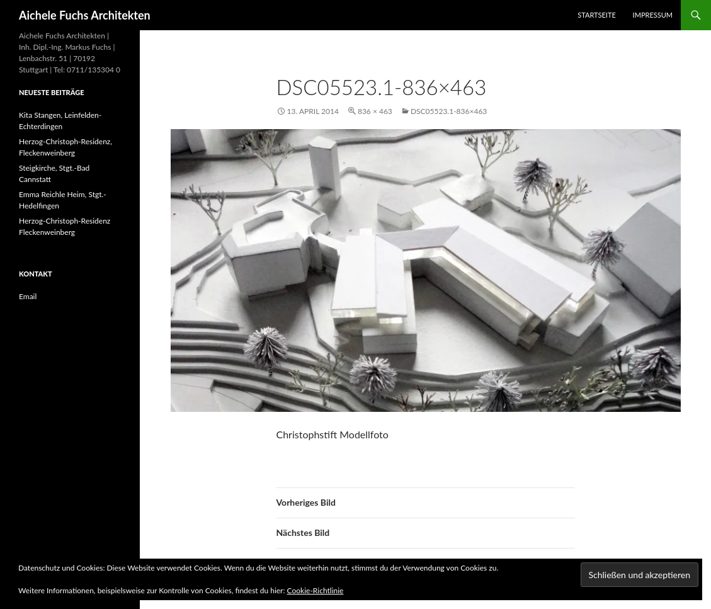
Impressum (653, 15)
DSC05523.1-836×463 (449, 111)
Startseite (596, 15)
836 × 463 (375, 111)
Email (28, 296)
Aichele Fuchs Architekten (85, 15)
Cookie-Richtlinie (315, 590)
